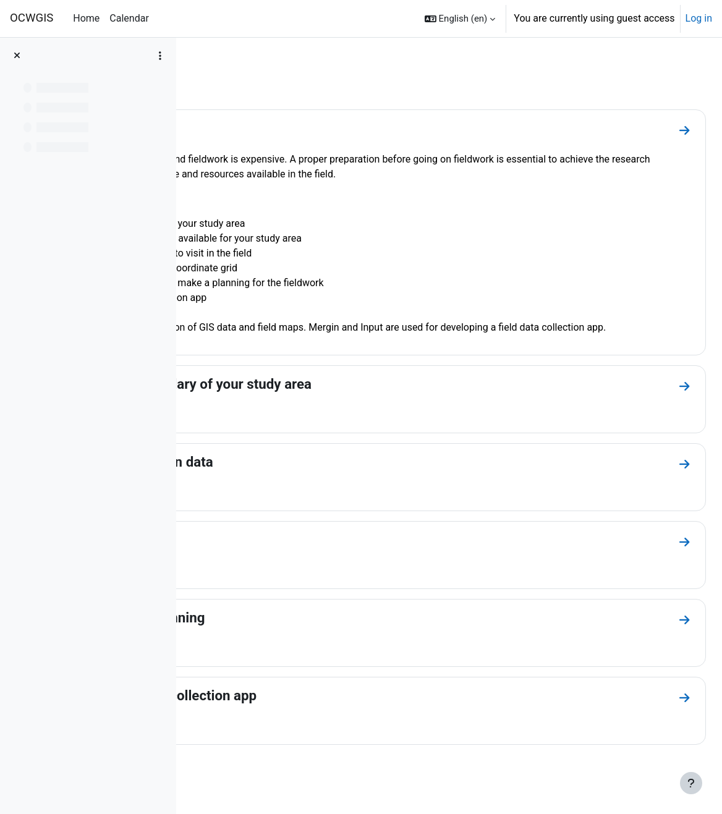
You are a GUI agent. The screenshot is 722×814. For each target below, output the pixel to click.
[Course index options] (160, 56)
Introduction (248, 128)
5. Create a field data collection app (320, 710)
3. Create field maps (273, 554)
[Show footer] (691, 783)
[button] (460, 18)
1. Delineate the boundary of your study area (348, 399)
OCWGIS (31, 18)
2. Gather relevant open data (298, 476)
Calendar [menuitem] (128, 18)
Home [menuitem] (86, 18)
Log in (699, 18)
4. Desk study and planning (294, 632)
